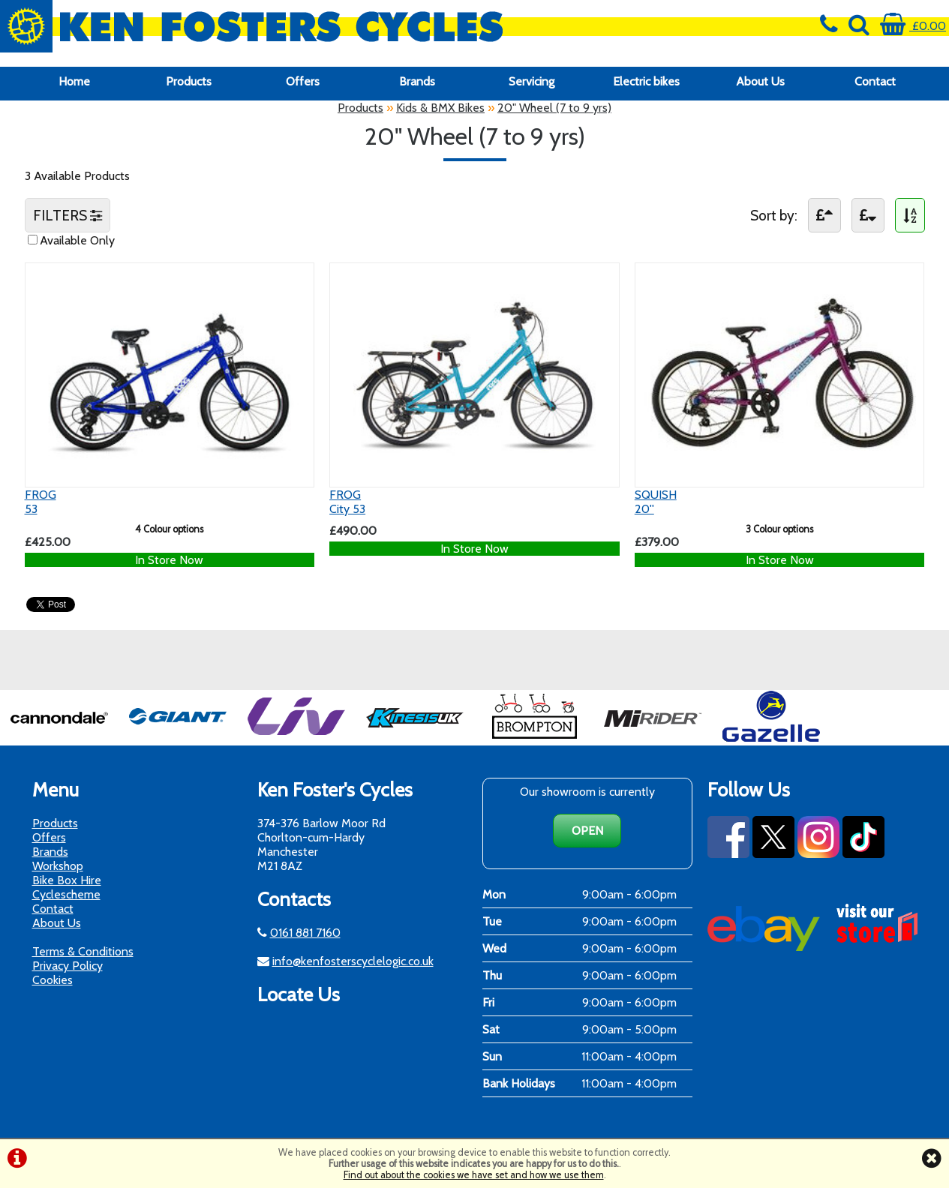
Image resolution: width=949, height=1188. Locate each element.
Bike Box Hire (66, 880)
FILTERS (67, 215)
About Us (760, 81)
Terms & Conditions (83, 951)
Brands (417, 81)
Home (74, 81)
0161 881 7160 (305, 933)
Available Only (77, 240)
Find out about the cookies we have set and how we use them (474, 1174)
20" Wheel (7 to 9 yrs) (554, 107)
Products (189, 81)
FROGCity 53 (347, 502)
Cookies (52, 980)
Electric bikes (646, 81)
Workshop (57, 866)
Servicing (531, 81)
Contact (875, 81)
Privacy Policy (67, 965)
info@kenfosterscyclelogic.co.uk (353, 961)
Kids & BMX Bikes (440, 107)
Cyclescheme (66, 894)
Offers (303, 81)
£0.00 (913, 26)
